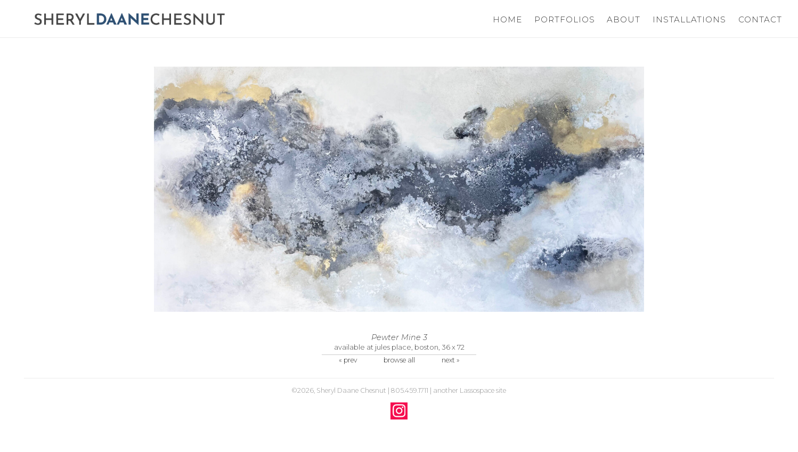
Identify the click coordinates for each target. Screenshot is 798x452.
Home (507, 19)
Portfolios (564, 19)
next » (451, 360)
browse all (399, 360)
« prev (348, 360)
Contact (760, 19)
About (623, 19)
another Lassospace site (469, 390)
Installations (689, 19)
